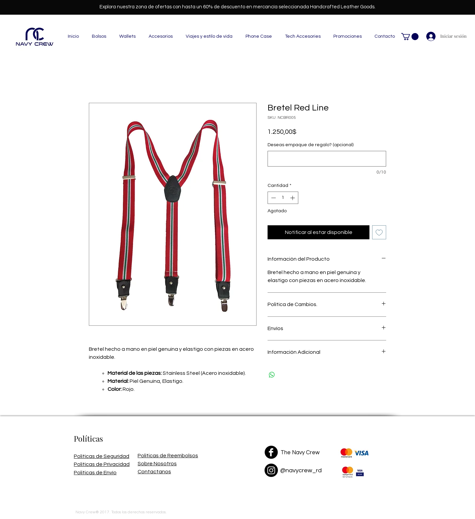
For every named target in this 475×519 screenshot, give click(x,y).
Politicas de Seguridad (101, 456)
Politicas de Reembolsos (168, 455)
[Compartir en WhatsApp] (272, 375)
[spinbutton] (283, 198)
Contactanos (154, 471)
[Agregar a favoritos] (379, 232)
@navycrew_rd (301, 470)
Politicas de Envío (95, 472)
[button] (410, 36)
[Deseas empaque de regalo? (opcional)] (327, 159)
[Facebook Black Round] (271, 452)
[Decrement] (273, 198)
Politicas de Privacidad (102, 464)
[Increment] (293, 198)
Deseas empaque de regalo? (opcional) (310, 145)
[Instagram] (271, 470)
